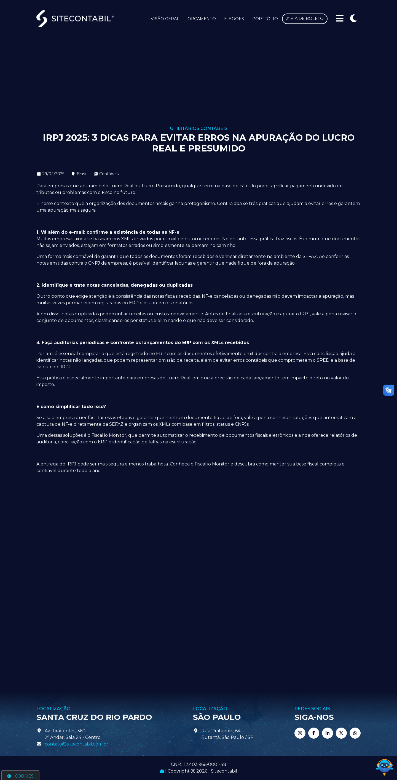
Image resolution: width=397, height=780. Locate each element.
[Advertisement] (198, 84)
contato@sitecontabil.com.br (76, 744)
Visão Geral (165, 18)
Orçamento (201, 18)
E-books (234, 18)
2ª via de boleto (305, 18)
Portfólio (265, 18)
